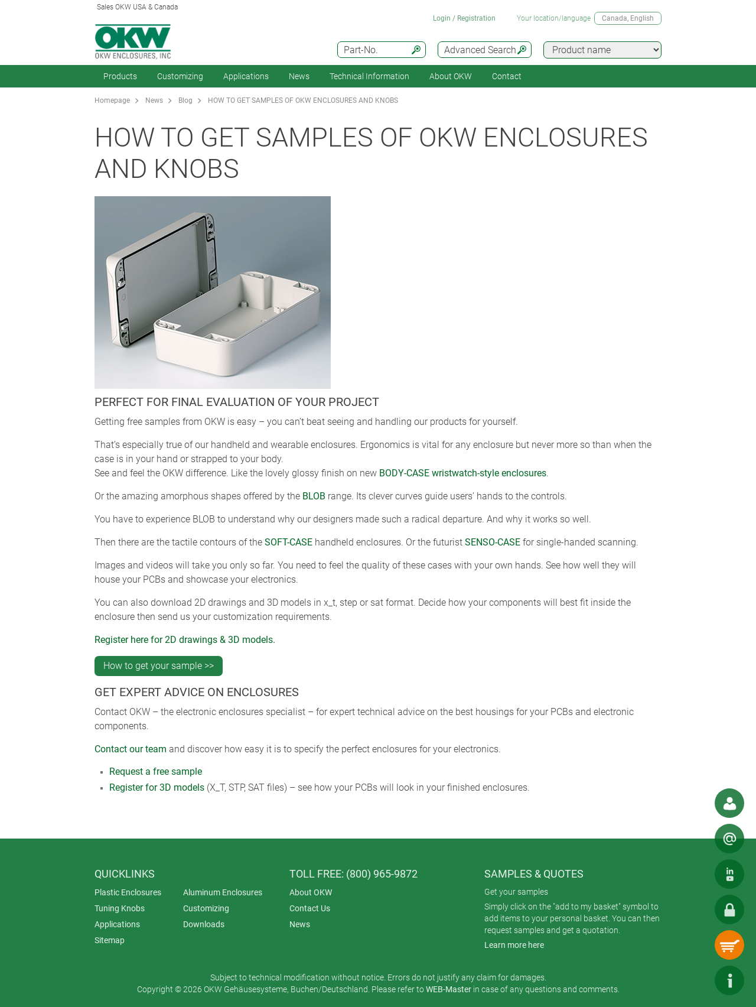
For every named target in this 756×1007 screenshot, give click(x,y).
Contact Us (309, 908)
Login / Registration (464, 18)
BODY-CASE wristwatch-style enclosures (462, 473)
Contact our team (130, 749)
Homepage (112, 100)
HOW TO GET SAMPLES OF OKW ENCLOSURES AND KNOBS (303, 100)
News (299, 76)
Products (120, 76)
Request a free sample (155, 771)
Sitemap (109, 940)
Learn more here (514, 945)
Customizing (180, 76)
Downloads (203, 924)
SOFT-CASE (288, 542)
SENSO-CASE (492, 542)
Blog (185, 100)
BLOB (313, 496)
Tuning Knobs (119, 908)
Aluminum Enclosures (222, 892)
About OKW (310, 892)
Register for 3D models (156, 787)
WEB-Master (448, 989)
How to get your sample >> (158, 665)
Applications (246, 76)
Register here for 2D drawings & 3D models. (184, 639)
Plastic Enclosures (127, 892)
